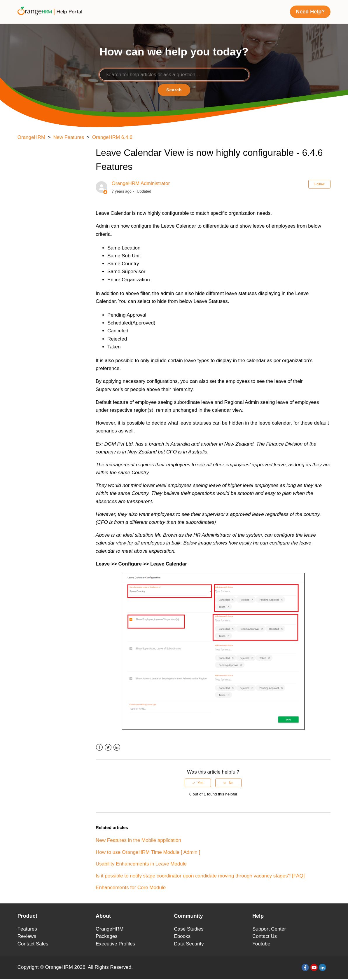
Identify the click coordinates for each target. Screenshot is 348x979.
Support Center (269, 929)
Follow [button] (319, 184)
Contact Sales (33, 944)
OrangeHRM (31, 137)
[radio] (198, 783)
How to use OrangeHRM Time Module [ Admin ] (148, 852)
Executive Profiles (115, 944)
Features (27, 929)
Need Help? (310, 12)
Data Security (189, 944)
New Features (68, 137)
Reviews (27, 936)
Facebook (99, 747)
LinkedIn (116, 747)
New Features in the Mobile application (138, 840)
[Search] (174, 75)
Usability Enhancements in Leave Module (141, 864)
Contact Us (264, 936)
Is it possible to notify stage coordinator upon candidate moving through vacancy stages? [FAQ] (200, 876)
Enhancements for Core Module (131, 887)
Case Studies (189, 929)
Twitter (108, 747)
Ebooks (182, 936)
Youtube (261, 944)
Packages (107, 936)
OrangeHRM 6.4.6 (112, 137)
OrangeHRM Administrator (141, 183)
